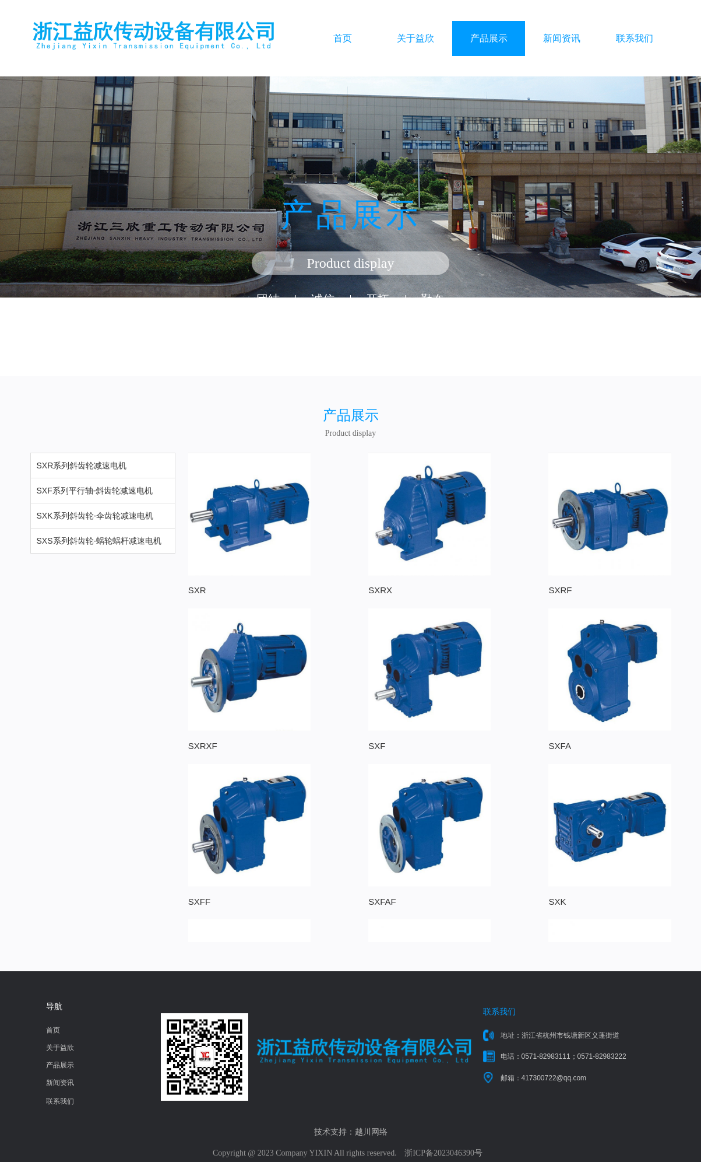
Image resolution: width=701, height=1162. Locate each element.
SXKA (321, 885)
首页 (342, 38)
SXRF (443, 585)
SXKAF (568, 885)
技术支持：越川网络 (351, 1132)
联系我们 (634, 38)
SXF (196, 735)
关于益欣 (415, 38)
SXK (197, 885)
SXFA (321, 735)
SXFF (443, 735)
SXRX (322, 585)
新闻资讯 (561, 38)
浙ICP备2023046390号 (443, 1153)
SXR (197, 585)
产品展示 (489, 38)
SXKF (443, 885)
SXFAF (568, 735)
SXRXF (568, 585)
